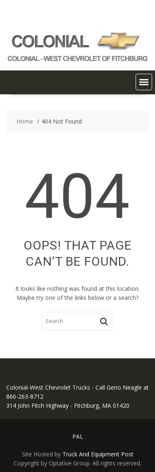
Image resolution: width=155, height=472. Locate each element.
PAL (77, 436)
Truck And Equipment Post (98, 454)
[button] (144, 82)
